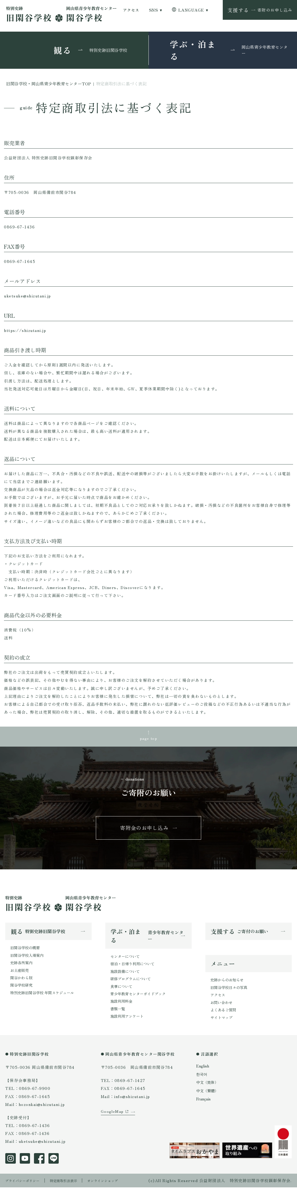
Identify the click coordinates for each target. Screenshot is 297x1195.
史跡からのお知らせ (228, 985)
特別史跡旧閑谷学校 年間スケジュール (44, 999)
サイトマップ (222, 1025)
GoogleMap (112, 1127)
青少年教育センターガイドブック (140, 1000)
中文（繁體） (208, 1098)
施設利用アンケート (128, 1024)
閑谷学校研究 (22, 992)
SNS (153, 10)
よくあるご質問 (224, 1017)
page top (148, 739)
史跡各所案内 (22, 968)
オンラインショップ (114, 1188)
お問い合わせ (222, 1009)
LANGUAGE (191, 10)
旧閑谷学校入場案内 (28, 960)
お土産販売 (20, 976)
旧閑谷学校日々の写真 (230, 993)
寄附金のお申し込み (144, 831)
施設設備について (126, 976)
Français (204, 1107)
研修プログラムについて (132, 984)
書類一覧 (118, 1016)
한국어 (202, 1082)
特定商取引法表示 (71, 1188)
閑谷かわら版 (22, 984)
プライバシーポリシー (25, 1188)
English (203, 1074)
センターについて (126, 961)
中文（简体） (208, 1090)
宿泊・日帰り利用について (134, 969)
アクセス (131, 10)
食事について (122, 992)
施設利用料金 (122, 1008)
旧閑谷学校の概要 (26, 952)
